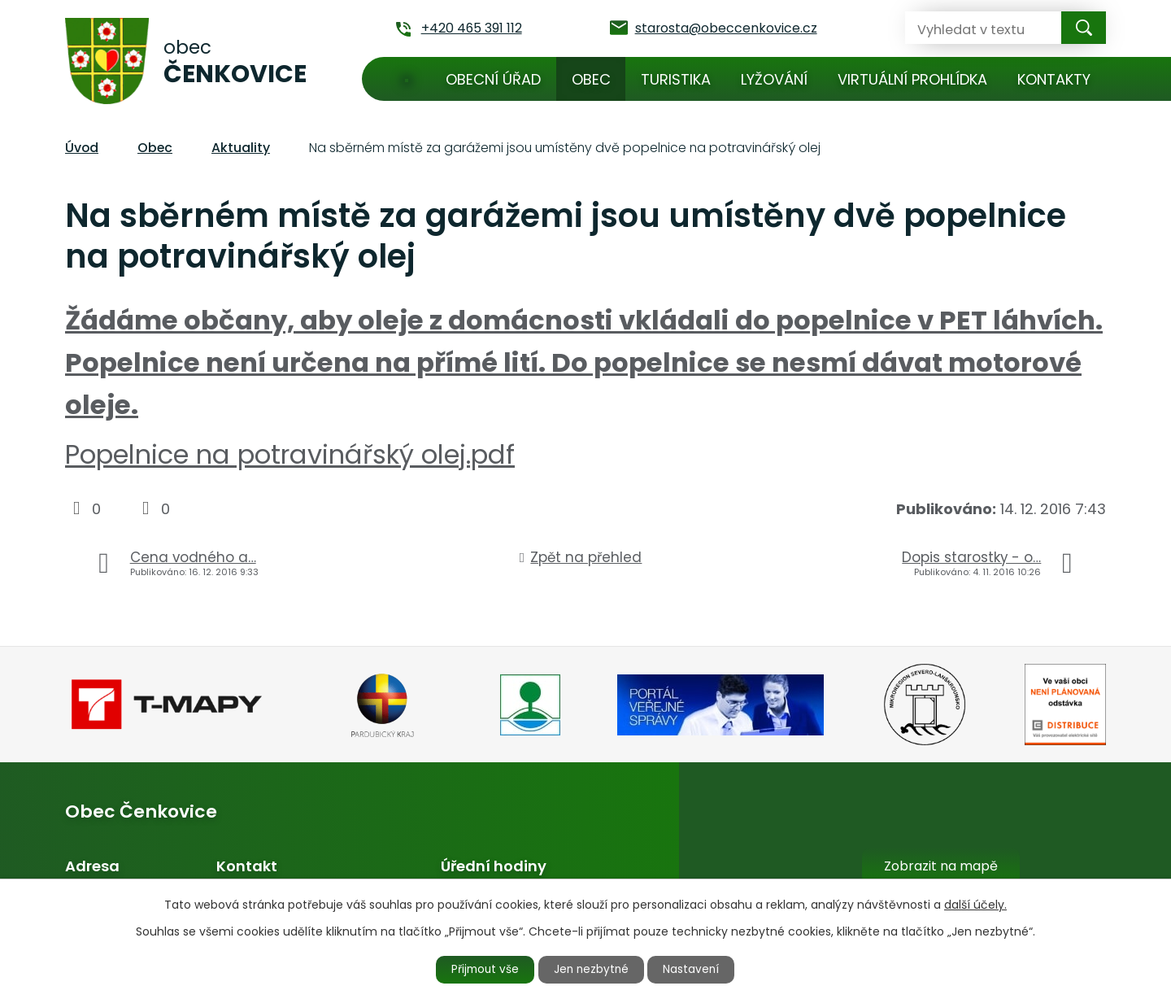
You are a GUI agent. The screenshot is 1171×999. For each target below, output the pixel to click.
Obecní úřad (493, 79)
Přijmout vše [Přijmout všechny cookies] (481, 969)
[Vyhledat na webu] (970, 27)
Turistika (676, 79)
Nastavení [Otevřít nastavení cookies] (696, 969)
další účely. (975, 904)
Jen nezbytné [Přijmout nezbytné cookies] (592, 969)
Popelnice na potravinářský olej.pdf (290, 454)
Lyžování (774, 79)
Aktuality (240, 147)
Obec (591, 79)
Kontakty (1053, 79)
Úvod (406, 79)
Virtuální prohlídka (912, 79)
